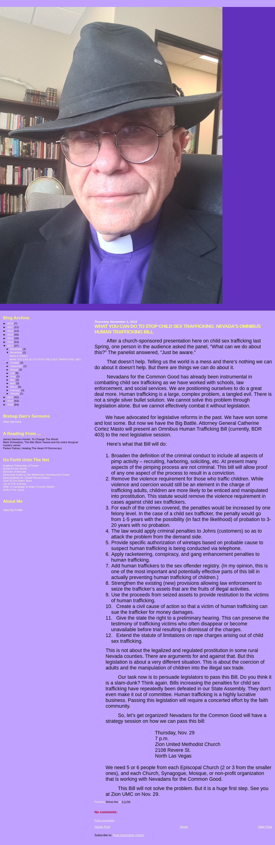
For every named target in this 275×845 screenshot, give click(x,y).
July (13, 373)
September (17, 366)
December (16, 349)
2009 (10, 404)
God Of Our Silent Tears (17, 480)
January (15, 393)
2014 (10, 338)
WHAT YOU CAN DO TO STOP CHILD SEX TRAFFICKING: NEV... (45, 359)
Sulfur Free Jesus (13, 489)
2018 (10, 323)
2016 (10, 330)
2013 (10, 341)
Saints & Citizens (18, 356)
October (15, 362)
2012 (10, 345)
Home (184, 827)
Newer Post (102, 827)
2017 (10, 327)
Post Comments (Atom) (128, 835)
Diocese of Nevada (14, 471)
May (13, 379)
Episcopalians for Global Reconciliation (26, 477)
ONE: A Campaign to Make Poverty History (29, 486)
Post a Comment (104, 820)
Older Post (265, 827)
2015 (10, 334)
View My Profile (13, 510)
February (15, 390)
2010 (10, 400)
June (13, 376)
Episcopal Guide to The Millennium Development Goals (36, 474)
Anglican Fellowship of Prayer (21, 465)
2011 (10, 397)
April (13, 383)
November (16, 352)
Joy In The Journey (14, 483)
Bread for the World (14, 468)
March (14, 386)
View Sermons (12, 421)
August (14, 369)
